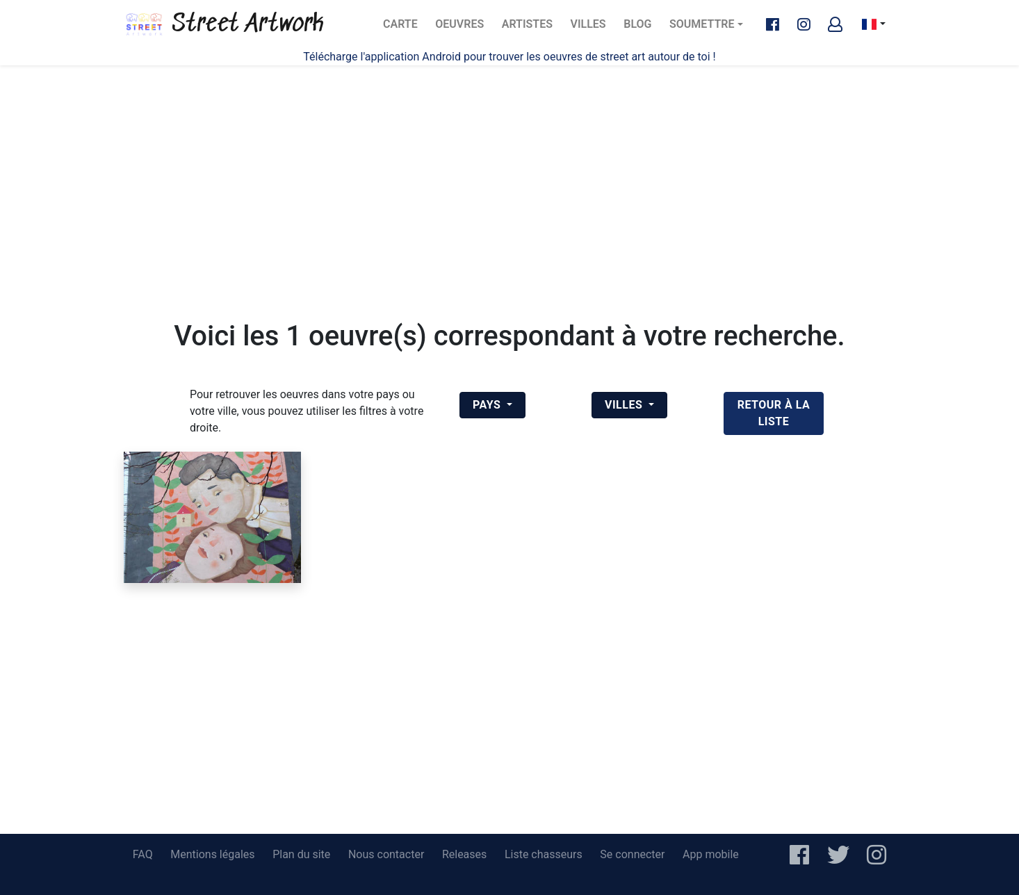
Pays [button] (488, 404)
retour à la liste (773, 413)
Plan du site (301, 854)
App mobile (711, 854)
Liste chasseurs (543, 854)
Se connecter (632, 854)
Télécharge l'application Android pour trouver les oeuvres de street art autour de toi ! (509, 56)
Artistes (529, 28)
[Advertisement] (509, 173)
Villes (592, 28)
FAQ (143, 854)
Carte (404, 28)
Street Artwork (224, 24)
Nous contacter (386, 854)
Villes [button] (625, 404)
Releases (464, 854)
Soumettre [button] (701, 24)
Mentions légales (212, 854)
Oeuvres (462, 28)
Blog (641, 28)
